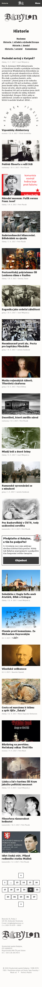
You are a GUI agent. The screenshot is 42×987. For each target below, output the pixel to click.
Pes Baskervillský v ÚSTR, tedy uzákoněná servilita (20, 524)
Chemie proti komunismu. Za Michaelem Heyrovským (18, 633)
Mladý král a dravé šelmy (16, 451)
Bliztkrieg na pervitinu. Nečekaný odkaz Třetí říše (17, 746)
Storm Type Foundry (30, 970)
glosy (4, 313)
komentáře (6, 529)
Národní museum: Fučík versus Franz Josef (20, 200)
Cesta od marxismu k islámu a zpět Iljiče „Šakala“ (18, 709)
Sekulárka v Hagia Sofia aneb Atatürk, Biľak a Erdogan (19, 596)
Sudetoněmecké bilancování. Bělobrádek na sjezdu (19, 237)
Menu (37, 3)
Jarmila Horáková (23, 350)
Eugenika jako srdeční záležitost (21, 309)
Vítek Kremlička (25, 133)
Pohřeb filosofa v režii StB (17, 164)
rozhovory (5, 167)
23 (8, 897)
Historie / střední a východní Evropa (21, 42)
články (4, 62)
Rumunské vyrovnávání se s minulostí (17, 487)
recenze (5, 133)
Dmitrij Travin (23, 279)
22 (37, 889)
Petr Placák (25, 167)
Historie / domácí (21, 45)
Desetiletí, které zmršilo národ (20, 417)
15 (30, 882)
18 (11, 889)
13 (17, 882)
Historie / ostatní (13, 49)
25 (21, 897)
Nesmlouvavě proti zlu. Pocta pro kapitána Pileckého (19, 345)
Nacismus (21, 38)
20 (24, 889)
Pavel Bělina (21, 387)
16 (36, 882)
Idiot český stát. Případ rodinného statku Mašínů (16, 857)
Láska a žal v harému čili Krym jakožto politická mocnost (19, 783)
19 (18, 889)
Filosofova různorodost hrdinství (15, 820)
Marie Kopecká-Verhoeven (27, 714)
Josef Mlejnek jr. (23, 62)
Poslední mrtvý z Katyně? (18, 58)
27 (34, 897)
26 (27, 897)
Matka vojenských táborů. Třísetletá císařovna (17, 382)
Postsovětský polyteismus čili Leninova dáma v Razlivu (19, 274)
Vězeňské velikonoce (14, 669)
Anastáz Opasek (18, 672)
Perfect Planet (26, 972)
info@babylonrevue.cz (15, 923)
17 (5, 889)
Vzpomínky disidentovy (15, 130)
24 (14, 897)
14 (24, 882)
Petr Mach (22, 751)
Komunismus (31, 49)
